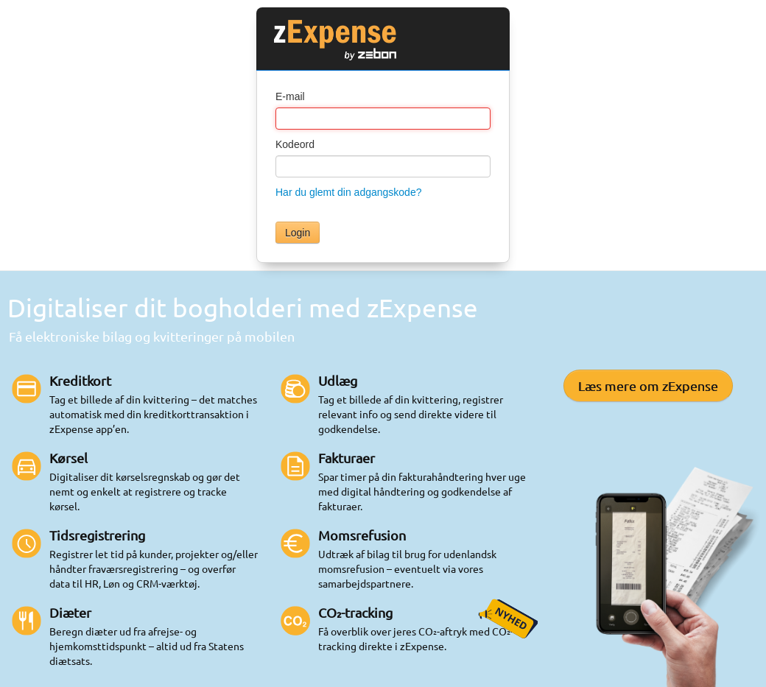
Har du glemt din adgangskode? (348, 192)
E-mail (290, 96)
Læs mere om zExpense (648, 385)
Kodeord (295, 144)
